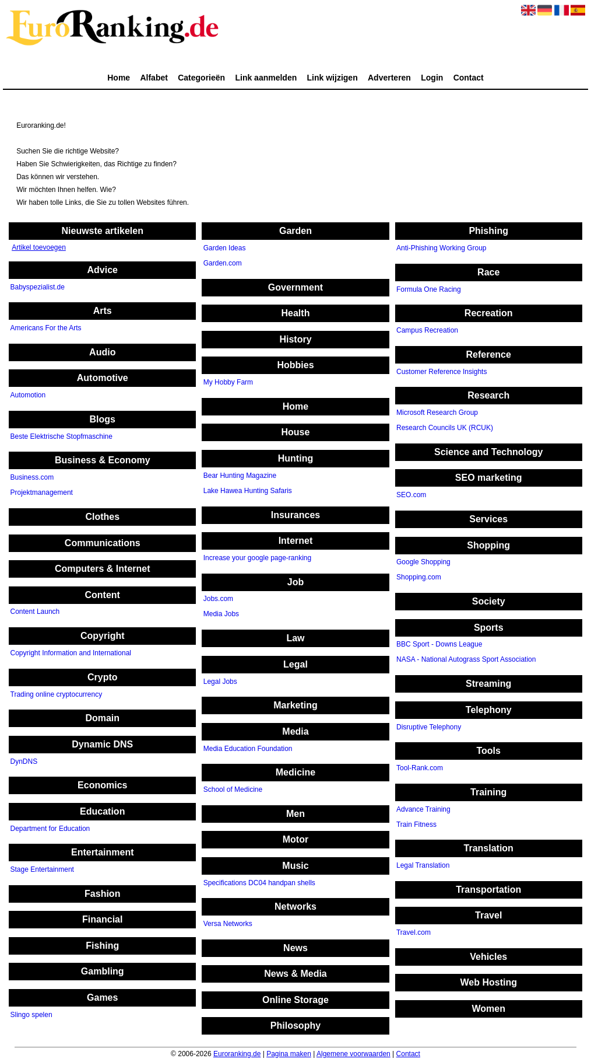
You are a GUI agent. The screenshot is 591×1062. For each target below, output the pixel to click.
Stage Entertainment (42, 870)
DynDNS (24, 761)
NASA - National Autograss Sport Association (466, 660)
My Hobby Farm (228, 383)
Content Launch (35, 612)
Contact (468, 77)
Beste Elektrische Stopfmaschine (61, 436)
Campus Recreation (427, 331)
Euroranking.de (237, 1054)
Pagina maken (288, 1054)
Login (432, 77)
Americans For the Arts (46, 328)
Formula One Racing (428, 289)
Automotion (28, 396)
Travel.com (413, 933)
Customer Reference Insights (441, 372)
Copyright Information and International (70, 653)
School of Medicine (232, 789)
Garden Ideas (224, 248)
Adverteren (389, 77)
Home (118, 77)
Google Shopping (423, 562)
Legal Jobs (220, 681)
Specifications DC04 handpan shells (259, 883)
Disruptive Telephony (428, 727)
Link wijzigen (332, 77)
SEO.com (411, 495)
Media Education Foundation (248, 749)
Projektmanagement (41, 493)
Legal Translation (422, 865)
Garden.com (222, 264)
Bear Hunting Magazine (239, 475)
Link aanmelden (266, 77)
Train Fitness (416, 824)
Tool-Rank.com (419, 768)
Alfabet (153, 77)
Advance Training (423, 809)
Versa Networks (227, 924)
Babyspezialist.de (37, 287)
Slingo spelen (31, 1015)
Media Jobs (221, 614)
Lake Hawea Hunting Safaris (247, 491)
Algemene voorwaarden (353, 1054)
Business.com (32, 478)
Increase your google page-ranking (257, 558)
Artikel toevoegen (39, 247)
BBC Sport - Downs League (439, 645)
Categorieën (201, 77)
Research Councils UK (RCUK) (444, 428)
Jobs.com (218, 599)
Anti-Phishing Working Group (441, 248)
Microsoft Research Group (437, 413)
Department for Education (50, 829)
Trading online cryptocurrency (56, 694)
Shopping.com (418, 578)
